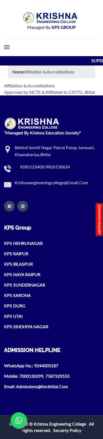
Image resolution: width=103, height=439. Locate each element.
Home (17, 71)
